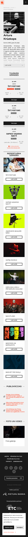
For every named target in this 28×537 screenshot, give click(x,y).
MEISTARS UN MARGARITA (11, 344)
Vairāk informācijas (10, 532)
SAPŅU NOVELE (11, 260)
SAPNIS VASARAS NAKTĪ (12, 203)
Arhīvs (6, 456)
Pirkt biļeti (14, 99)
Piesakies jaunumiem (14, 478)
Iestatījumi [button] (20, 527)
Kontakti (9, 461)
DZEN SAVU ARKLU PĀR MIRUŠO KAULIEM (14, 288)
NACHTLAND (10, 316)
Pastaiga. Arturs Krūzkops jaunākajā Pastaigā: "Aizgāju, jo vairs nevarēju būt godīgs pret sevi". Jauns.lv (15, 396)
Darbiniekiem (17, 461)
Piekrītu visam (9, 527)
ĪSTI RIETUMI (14, 86)
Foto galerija (10, 441)
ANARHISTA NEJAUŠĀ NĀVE (13, 232)
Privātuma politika (13, 459)
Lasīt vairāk (14, 65)
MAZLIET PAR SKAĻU (13, 372)
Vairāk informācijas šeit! (13, 147)
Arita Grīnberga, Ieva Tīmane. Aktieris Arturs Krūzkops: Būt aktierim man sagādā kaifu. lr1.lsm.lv (15, 410)
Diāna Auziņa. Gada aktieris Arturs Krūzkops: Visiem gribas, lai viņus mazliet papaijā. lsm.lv (15, 404)
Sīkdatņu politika (16, 456)
